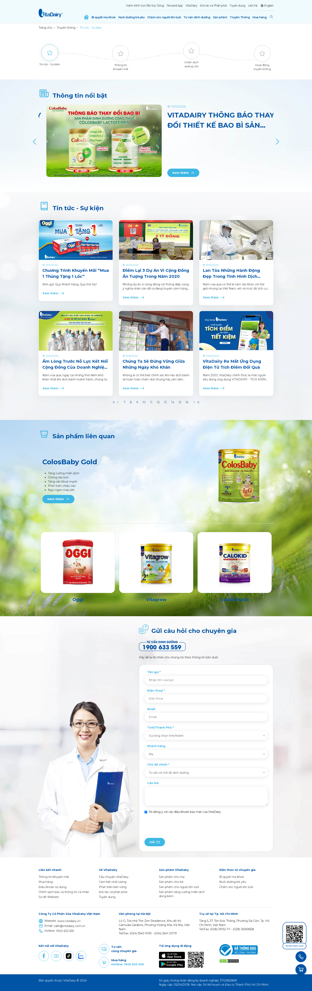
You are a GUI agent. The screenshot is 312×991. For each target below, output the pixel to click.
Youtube (56, 956)
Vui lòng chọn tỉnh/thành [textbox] (166, 735)
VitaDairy (191, 5)
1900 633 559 (65, 931)
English (269, 5)
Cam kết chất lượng (112, 882)
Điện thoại (155, 690)
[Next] (277, 141)
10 (144, 402)
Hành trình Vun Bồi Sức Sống (145, 5)
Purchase (104, 962)
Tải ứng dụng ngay (294, 946)
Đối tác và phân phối (113, 892)
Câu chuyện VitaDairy (114, 877)
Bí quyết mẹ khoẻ (104, 17)
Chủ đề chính (157, 764)
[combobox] (206, 735)
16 (186, 402)
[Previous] (35, 141)
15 (179, 402)
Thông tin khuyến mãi (54, 877)
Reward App (175, 5)
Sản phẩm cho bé (171, 882)
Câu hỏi (153, 783)
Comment (104, 949)
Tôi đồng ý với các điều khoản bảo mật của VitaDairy (185, 812)
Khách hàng (156, 746)
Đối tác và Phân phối (213, 5)
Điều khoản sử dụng (52, 887)
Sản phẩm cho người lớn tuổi (179, 887)
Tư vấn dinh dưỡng (197, 17)
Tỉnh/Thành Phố (159, 727)
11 (151, 402)
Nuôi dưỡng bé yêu (131, 17)
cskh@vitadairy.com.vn (69, 926)
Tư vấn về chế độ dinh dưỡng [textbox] (169, 772)
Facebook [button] (44, 956)
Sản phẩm (220, 17)
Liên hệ (252, 5)
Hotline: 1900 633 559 (127, 964)
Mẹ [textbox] (151, 754)
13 (165, 402)
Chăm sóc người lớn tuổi (164, 17)
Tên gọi (153, 672)
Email (151, 709)
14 (172, 402)
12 (158, 402)
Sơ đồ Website (49, 897)
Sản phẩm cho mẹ (171, 877)
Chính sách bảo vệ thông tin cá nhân (64, 892)
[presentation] (174, 826)
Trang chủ (45, 27)
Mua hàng (259, 17)
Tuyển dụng (237, 5)
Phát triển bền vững (113, 887)
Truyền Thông (240, 17)
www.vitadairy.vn (69, 921)
